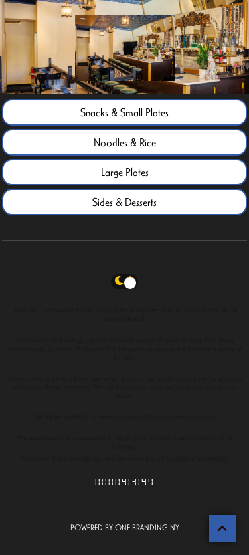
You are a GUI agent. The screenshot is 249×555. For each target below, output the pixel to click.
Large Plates (125, 172)
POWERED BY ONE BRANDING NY (124, 527)
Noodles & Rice (125, 142)
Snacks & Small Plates (124, 112)
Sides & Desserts (124, 202)
